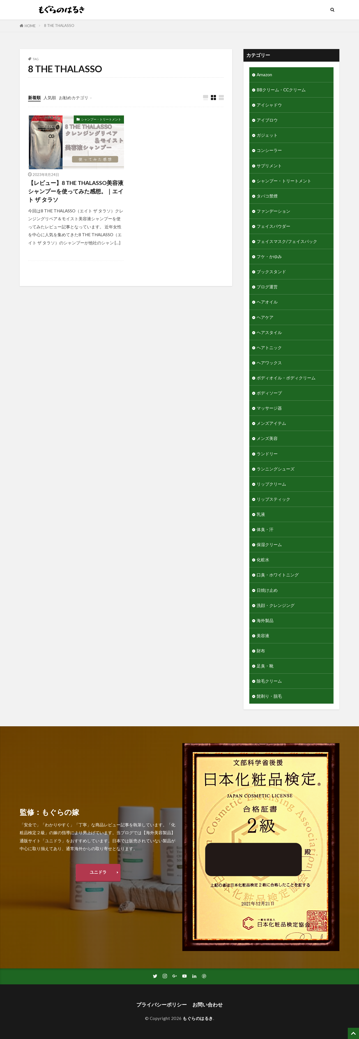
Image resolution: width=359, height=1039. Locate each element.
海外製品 (265, 620)
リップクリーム (271, 483)
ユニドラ (98, 872)
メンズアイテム (271, 423)
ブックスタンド (271, 271)
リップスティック (273, 499)
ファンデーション (273, 211)
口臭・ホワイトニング (278, 574)
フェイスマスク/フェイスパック (287, 241)
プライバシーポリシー (161, 1005)
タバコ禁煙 (267, 195)
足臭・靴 (265, 665)
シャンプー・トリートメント (101, 119)
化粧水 (263, 559)
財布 (261, 650)
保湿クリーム (269, 544)
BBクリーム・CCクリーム (281, 89)
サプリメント (269, 165)
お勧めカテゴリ (73, 97)
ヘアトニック (269, 347)
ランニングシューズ (275, 468)
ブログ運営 (267, 286)
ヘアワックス (269, 362)
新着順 (34, 97)
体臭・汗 (265, 529)
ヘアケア (265, 317)
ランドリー (267, 453)
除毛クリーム (269, 680)
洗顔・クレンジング (275, 605)
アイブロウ (267, 119)
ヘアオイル (267, 301)
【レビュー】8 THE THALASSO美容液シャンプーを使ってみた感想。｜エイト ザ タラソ (75, 191)
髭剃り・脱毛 (269, 696)
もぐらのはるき (198, 1018)
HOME (30, 26)
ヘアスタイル (269, 332)
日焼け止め (267, 590)
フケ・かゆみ (269, 256)
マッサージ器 (269, 408)
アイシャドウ (269, 104)
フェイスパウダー (273, 226)
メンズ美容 (267, 438)
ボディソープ (269, 392)
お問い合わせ (207, 1005)
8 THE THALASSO (59, 25)
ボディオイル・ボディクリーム (286, 377)
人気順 (49, 97)
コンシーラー (269, 150)
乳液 (261, 514)
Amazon (264, 74)
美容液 (263, 635)
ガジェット (267, 135)
